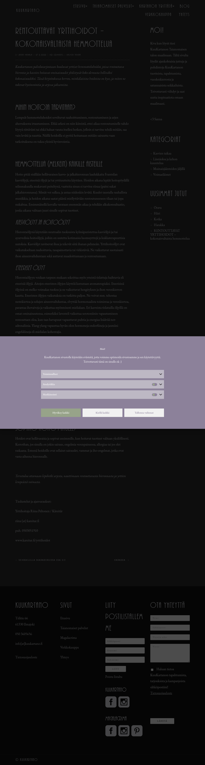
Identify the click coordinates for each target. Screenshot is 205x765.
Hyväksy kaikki (61, 412)
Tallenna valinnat (144, 412)
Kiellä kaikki (102, 412)
